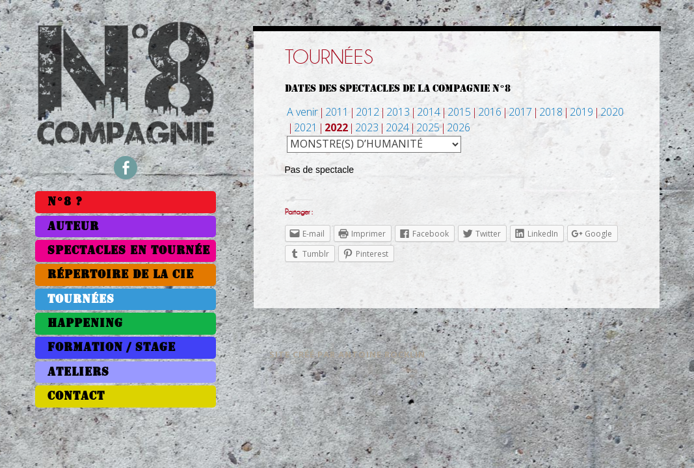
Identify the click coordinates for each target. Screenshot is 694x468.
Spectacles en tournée (128, 250)
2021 (305, 127)
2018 (551, 112)
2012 (367, 112)
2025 (428, 127)
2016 (489, 112)
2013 (398, 112)
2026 (458, 127)
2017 (520, 112)
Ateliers (78, 372)
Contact (76, 396)
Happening (85, 323)
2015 (459, 112)
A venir (302, 112)
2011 (337, 112)
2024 (397, 127)
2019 (581, 112)
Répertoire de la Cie (120, 274)
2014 (428, 112)
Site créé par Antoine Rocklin (347, 354)
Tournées (80, 299)
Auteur (73, 226)
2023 (367, 127)
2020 (612, 112)
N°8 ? (65, 201)
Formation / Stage (111, 347)
